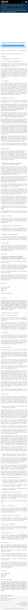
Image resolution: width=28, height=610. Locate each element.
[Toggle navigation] (22, 2)
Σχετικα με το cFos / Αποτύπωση (8, 598)
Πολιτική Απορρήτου (5, 600)
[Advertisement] (14, 27)
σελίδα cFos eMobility (16, 9)
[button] (13, 46)
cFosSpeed (4, 4)
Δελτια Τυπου (4, 597)
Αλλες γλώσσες (23, 605)
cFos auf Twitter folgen (21, 603)
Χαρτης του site (23, 602)
